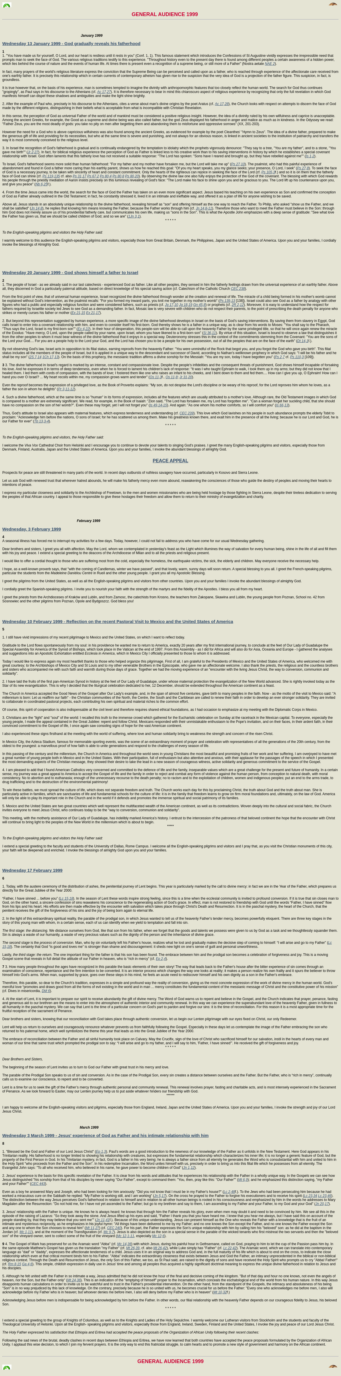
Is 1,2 (310, 156)
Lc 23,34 (310, 1196)
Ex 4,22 (83, 329)
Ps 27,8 (303, 168)
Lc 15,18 (66, 898)
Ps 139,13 (227, 301)
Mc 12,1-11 (125, 1236)
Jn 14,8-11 (204, 208)
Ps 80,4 (106, 176)
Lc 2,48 (229, 1192)
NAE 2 (270, 64)
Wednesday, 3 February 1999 (31, 529)
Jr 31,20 (186, 377)
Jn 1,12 (188, 1168)
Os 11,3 (156, 377)
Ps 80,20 (132, 176)
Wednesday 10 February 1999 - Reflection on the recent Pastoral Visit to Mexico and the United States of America (117, 621)
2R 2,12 (238, 305)
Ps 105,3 (268, 172)
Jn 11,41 (103, 1220)
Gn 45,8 (199, 305)
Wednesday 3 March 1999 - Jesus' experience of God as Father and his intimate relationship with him (105, 1135)
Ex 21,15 (78, 313)
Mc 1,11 (26, 1232)
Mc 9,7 (109, 1232)
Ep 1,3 (101, 1152)
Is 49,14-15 (158, 405)
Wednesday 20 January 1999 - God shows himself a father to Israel (70, 272)
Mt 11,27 (92, 1228)
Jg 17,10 (171, 305)
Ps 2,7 (280, 357)
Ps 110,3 (297, 357)
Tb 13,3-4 (41, 421)
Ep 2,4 (161, 959)
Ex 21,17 (93, 313)
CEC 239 (187, 413)
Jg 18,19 (185, 305)
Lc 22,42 (229, 1248)
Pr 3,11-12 (66, 389)
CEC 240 (114, 1228)
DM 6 (46, 991)
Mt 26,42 (160, 1248)
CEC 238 (238, 289)
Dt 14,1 (302, 341)
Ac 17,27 (104, 92)
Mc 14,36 (124, 1244)
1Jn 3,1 (133, 216)
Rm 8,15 (14, 1264)
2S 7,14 (35, 357)
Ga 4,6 (27, 1264)
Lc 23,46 (324, 1196)
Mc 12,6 (158, 1236)
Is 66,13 (282, 405)
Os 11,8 (171, 377)
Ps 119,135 (51, 176)
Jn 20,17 (322, 1204)
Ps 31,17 (79, 176)
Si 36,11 (209, 333)
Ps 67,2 (93, 176)
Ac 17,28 (221, 104)
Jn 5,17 (159, 1196)
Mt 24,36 (74, 1280)
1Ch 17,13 (50, 357)
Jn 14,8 (36, 208)
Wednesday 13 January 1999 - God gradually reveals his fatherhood (71, 43)
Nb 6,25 (42, 184)
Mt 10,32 (220, 1292)
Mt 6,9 (243, 1180)
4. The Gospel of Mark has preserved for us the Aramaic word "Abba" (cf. (59, 1244)
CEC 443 (38, 1184)
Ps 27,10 (238, 164)
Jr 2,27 (33, 152)
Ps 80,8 (118, 176)
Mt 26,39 (133, 1248)
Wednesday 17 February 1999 (32, 870)
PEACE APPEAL (170, 460)
